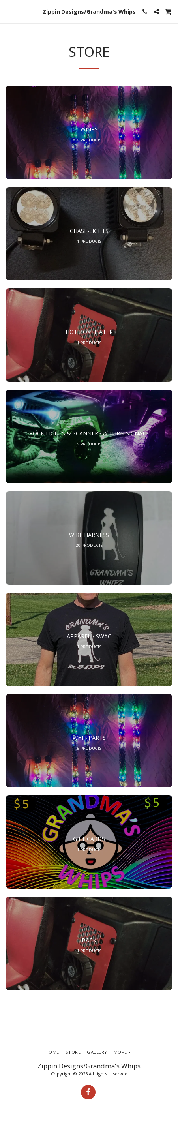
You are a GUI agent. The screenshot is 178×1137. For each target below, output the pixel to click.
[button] (8, 11)
